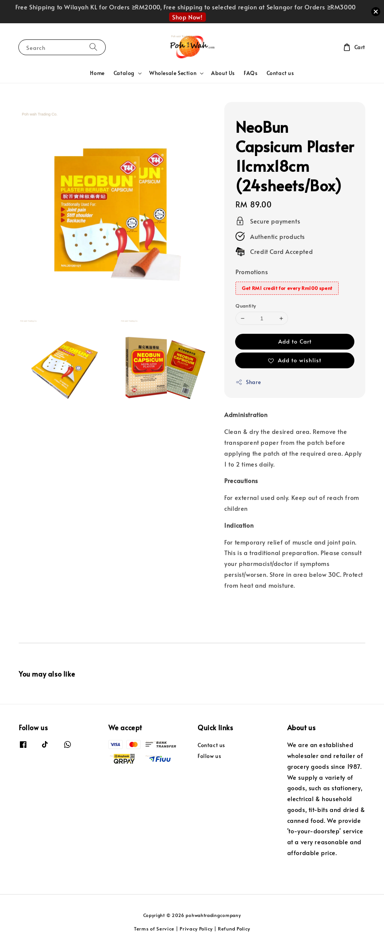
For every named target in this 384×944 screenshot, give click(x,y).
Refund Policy (234, 928)
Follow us (209, 755)
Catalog (124, 73)
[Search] (93, 47)
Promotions (252, 271)
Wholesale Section (172, 73)
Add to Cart (295, 341)
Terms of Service (154, 928)
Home (97, 73)
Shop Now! (187, 17)
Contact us (280, 73)
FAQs (250, 73)
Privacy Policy (196, 928)
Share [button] (248, 382)
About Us (223, 73)
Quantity (246, 305)
